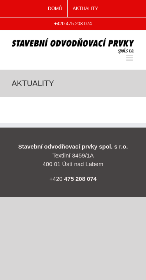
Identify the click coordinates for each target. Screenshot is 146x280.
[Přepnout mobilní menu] (130, 58)
